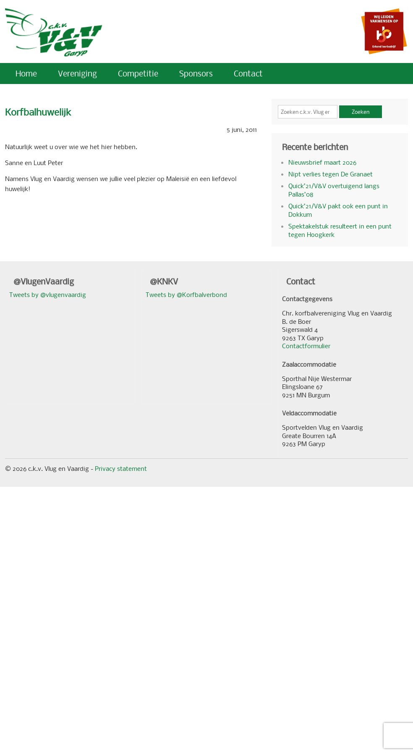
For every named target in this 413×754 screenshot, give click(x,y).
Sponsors (196, 73)
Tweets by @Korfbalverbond (186, 294)
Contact (248, 73)
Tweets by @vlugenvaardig (47, 294)
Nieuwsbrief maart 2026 (322, 162)
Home (26, 73)
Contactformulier (306, 346)
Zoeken (360, 112)
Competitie (138, 73)
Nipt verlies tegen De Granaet (330, 174)
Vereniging (77, 73)
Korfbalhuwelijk (38, 111)
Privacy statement (121, 468)
